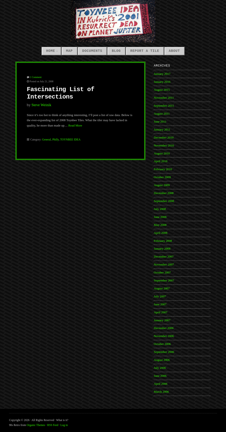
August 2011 (162, 113)
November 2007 (164, 264)
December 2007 (164, 256)
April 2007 (160, 312)
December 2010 (164, 137)
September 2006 (164, 352)
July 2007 (160, 296)
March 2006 (161, 391)
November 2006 (164, 336)
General (46, 139)
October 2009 (162, 177)
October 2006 (162, 344)
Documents (92, 51)
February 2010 (163, 169)
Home (50, 51)
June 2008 (160, 217)
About (174, 51)
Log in (64, 425)
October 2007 (162, 272)
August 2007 (162, 288)
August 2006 (162, 360)
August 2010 (162, 153)
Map (69, 51)
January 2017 (162, 74)
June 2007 (160, 304)
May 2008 (160, 225)
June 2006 (160, 376)
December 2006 (164, 328)
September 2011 (164, 105)
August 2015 (162, 89)
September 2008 (164, 201)
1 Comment (35, 77)
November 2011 (164, 97)
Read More (75, 125)
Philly (55, 139)
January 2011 (162, 129)
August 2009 (162, 185)
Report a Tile (144, 51)
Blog (116, 51)
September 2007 (164, 280)
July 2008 (160, 209)
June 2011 (160, 121)
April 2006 (160, 383)
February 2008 (163, 241)
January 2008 (162, 248)
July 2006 (160, 368)
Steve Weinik (41, 105)
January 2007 (162, 320)
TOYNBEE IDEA (70, 139)
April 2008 (160, 233)
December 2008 (164, 193)
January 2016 (162, 81)
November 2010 (164, 145)
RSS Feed (52, 425)
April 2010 (160, 161)
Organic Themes (36, 425)
